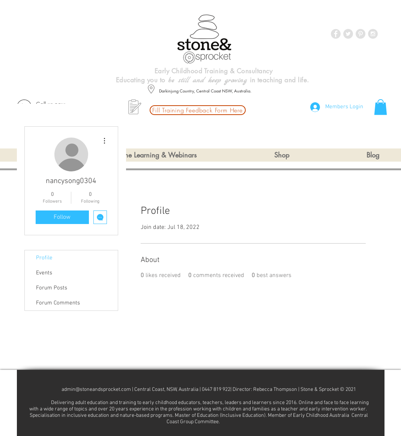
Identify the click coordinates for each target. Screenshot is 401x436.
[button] (380, 107)
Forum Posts (51, 288)
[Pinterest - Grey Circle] (360, 34)
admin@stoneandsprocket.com (96, 389)
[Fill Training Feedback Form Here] (198, 110)
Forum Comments (58, 303)
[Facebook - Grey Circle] (336, 34)
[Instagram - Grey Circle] (373, 34)
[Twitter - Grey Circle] (348, 34)
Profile (44, 257)
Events (44, 272)
